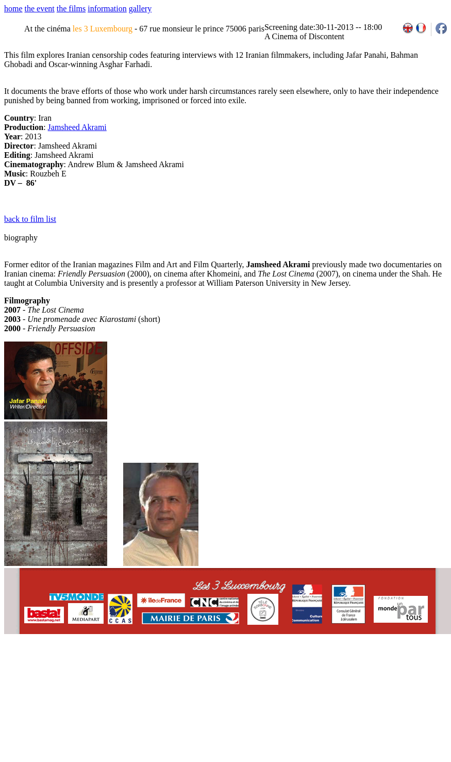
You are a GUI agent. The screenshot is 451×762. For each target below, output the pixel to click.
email (83, 668)
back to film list (30, 219)
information (107, 8)
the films (71, 8)
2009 (332, 668)
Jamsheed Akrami (77, 127)
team (186, 668)
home (13, 8)
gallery (140, 8)
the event (40, 8)
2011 (355, 668)
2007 (309, 668)
